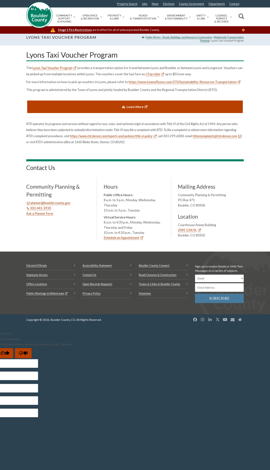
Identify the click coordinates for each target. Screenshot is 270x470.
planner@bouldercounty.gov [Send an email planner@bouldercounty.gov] (50, 205)
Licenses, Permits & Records (221, 18)
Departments (216, 3)
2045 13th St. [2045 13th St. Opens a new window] (187, 232)
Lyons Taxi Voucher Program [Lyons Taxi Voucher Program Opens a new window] (52, 70)
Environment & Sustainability (176, 17)
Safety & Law (201, 17)
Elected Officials (36, 268)
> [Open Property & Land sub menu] (123, 16)
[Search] (241, 16)
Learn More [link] (133, 109)
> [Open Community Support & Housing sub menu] (74, 16)
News (155, 3)
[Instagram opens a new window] (202, 322)
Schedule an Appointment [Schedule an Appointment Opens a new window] (121, 240)
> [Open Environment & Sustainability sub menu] (189, 16)
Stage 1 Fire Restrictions (75, 29)
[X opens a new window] (217, 322)
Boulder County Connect (154, 268)
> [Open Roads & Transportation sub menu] (158, 16)
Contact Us (89, 277)
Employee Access (37, 277)
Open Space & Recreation (90, 17)
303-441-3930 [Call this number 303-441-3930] (40, 210)
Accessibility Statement (97, 268)
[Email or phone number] (219, 290)
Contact (234, 3)
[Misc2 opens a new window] (240, 322)
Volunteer (145, 295)
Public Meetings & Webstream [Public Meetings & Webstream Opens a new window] (45, 295)
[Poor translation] (23, 356)
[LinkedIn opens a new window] (210, 322)
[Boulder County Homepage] (39, 15)
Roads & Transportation (143, 17)
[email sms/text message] (219, 281)
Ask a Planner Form (39, 216)
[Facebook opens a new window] (195, 322)
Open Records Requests (97, 286)
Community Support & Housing (64, 18)
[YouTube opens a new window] (225, 322)
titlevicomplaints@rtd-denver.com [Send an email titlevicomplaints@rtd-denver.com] (215, 138)
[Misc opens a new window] (232, 322)
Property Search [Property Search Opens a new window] (127, 3)
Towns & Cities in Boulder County (159, 286)
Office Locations (36, 286)
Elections (169, 3)
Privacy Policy (91, 295)
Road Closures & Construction (157, 277)
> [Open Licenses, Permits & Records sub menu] (230, 16)
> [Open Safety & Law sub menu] (207, 16)
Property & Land (114, 17)
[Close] (244, 30)
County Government (191, 3)
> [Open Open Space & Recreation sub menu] (101, 16)
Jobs (144, 3)
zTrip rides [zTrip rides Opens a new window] (153, 76)
